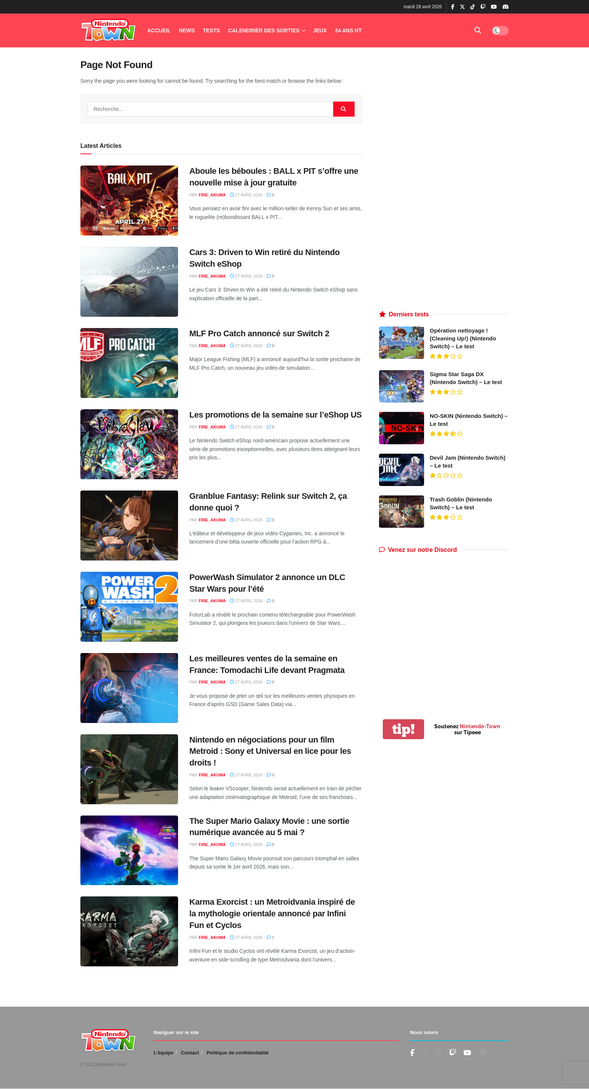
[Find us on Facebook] (412, 1053)
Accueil (159, 30)
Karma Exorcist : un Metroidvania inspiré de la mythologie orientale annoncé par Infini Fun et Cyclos (272, 913)
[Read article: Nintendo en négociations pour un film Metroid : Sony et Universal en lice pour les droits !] (129, 769)
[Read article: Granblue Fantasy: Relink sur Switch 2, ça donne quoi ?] (129, 525)
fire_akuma (212, 195)
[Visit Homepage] (108, 31)
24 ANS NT (348, 30)
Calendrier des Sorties (263, 30)
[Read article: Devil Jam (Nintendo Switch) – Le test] (401, 470)
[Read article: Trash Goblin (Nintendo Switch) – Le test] (401, 511)
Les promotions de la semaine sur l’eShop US (275, 414)
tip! (403, 729)
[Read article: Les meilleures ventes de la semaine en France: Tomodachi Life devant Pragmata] (129, 688)
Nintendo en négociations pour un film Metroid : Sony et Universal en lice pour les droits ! (270, 751)
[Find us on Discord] (505, 7)
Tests (211, 30)
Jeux (320, 30)
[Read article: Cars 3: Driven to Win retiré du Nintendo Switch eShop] (129, 282)
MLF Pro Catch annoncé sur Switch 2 (259, 333)
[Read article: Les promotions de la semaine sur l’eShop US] (129, 444)
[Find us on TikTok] (472, 7)
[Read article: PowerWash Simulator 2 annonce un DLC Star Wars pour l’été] (129, 607)
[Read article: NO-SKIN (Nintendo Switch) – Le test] (401, 428)
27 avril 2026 (246, 195)
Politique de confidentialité (238, 1053)
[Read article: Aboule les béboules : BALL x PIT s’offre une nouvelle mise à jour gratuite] (129, 200)
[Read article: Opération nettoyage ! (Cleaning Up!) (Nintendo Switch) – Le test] (401, 343)
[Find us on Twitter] (425, 1052)
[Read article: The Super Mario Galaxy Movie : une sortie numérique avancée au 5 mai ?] (129, 850)
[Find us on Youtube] (452, 1053)
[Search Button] (477, 30)
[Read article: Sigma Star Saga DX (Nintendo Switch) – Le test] (401, 386)
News (187, 30)
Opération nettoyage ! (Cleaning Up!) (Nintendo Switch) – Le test (463, 338)
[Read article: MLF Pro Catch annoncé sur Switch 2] (129, 363)
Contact (190, 1053)
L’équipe (164, 1053)
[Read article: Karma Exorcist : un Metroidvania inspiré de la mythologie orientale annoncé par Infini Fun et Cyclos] (129, 931)
